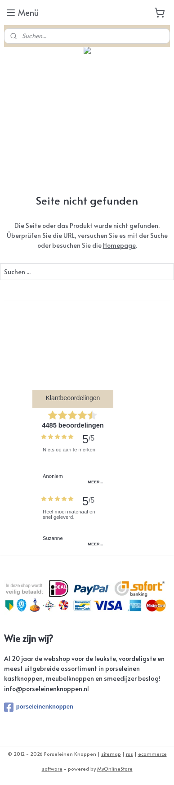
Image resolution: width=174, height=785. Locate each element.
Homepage (119, 245)
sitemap (111, 753)
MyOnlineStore (115, 768)
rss (129, 753)
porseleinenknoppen (38, 707)
